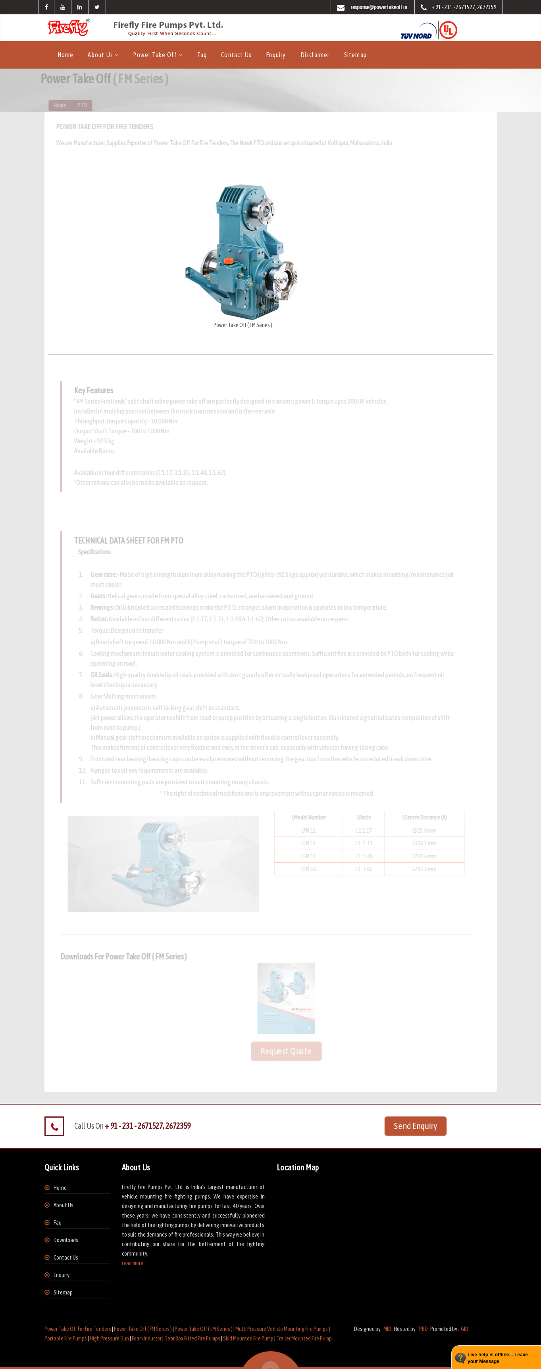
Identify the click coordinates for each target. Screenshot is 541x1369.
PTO (85, 105)
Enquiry (276, 54)
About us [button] (101, 54)
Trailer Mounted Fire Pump (304, 1338)
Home (66, 54)
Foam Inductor (147, 1338)
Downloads (66, 1240)
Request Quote (282, 1050)
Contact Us (236, 54)
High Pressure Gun (109, 1338)
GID (464, 1329)
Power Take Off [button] (155, 54)
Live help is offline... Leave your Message (498, 1358)
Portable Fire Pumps (65, 1338)
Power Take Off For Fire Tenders (77, 1329)
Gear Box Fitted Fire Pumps (192, 1338)
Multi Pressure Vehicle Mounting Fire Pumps (281, 1329)
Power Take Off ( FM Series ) (143, 1329)
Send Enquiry (415, 1125)
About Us (63, 1205)
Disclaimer (315, 54)
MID (387, 1329)
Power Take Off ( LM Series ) (204, 1329)
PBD (423, 1329)
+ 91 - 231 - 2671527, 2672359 (459, 7)
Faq (202, 54)
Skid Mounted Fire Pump (248, 1338)
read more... (134, 1263)
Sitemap (355, 54)
